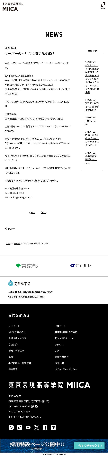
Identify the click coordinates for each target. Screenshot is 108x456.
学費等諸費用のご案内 (66, 332)
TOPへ (11, 228)
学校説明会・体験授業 (19, 363)
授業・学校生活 (16, 350)
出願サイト (60, 326)
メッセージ (14, 326)
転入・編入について (65, 338)
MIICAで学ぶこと (17, 332)
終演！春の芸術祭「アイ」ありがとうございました (92, 140)
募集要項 (12, 369)
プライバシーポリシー (66, 369)
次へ (43, 212)
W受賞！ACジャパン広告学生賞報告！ (92, 106)
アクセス (59, 344)
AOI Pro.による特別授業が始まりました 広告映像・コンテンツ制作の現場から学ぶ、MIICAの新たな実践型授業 (93, 79)
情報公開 (59, 363)
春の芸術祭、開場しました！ (92, 159)
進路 (10, 357)
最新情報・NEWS (17, 338)
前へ (33, 212)
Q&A (57, 350)
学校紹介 (12, 344)
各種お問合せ (61, 357)
